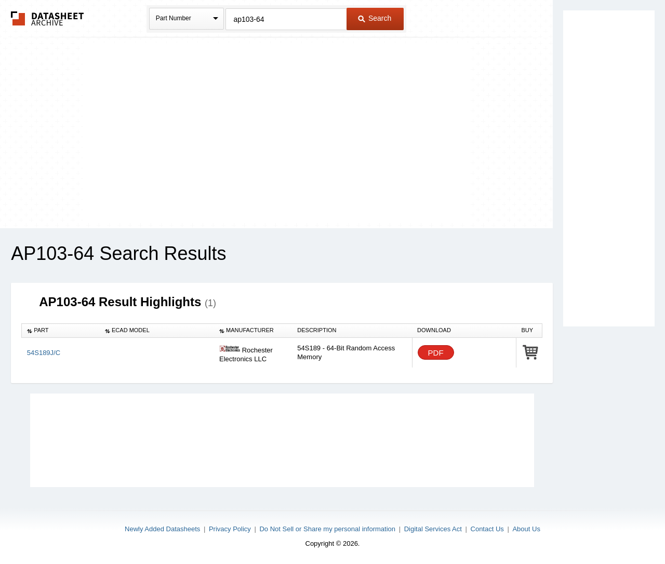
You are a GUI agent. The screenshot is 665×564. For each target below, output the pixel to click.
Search (374, 18)
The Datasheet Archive (47, 18)
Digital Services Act (433, 529)
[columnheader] (61, 330)
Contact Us (487, 529)
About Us (526, 529)
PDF (436, 352)
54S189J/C (43, 353)
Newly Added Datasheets (162, 529)
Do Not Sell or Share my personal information (327, 529)
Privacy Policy (230, 529)
